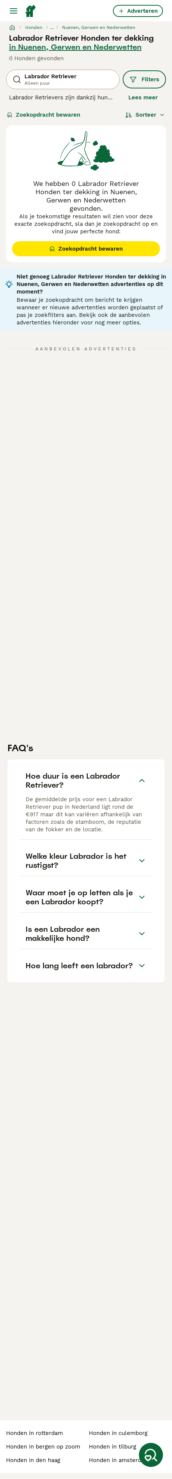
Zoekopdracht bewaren (43, 114)
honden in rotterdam (34, 1433)
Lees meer (143, 97)
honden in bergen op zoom (43, 1446)
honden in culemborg (118, 1433)
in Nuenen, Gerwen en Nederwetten (75, 47)
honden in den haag (33, 1460)
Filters (144, 79)
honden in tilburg (112, 1446)
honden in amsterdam (119, 1460)
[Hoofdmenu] (13, 10)
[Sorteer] (145, 114)
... (52, 27)
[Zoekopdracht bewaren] (151, 1455)
